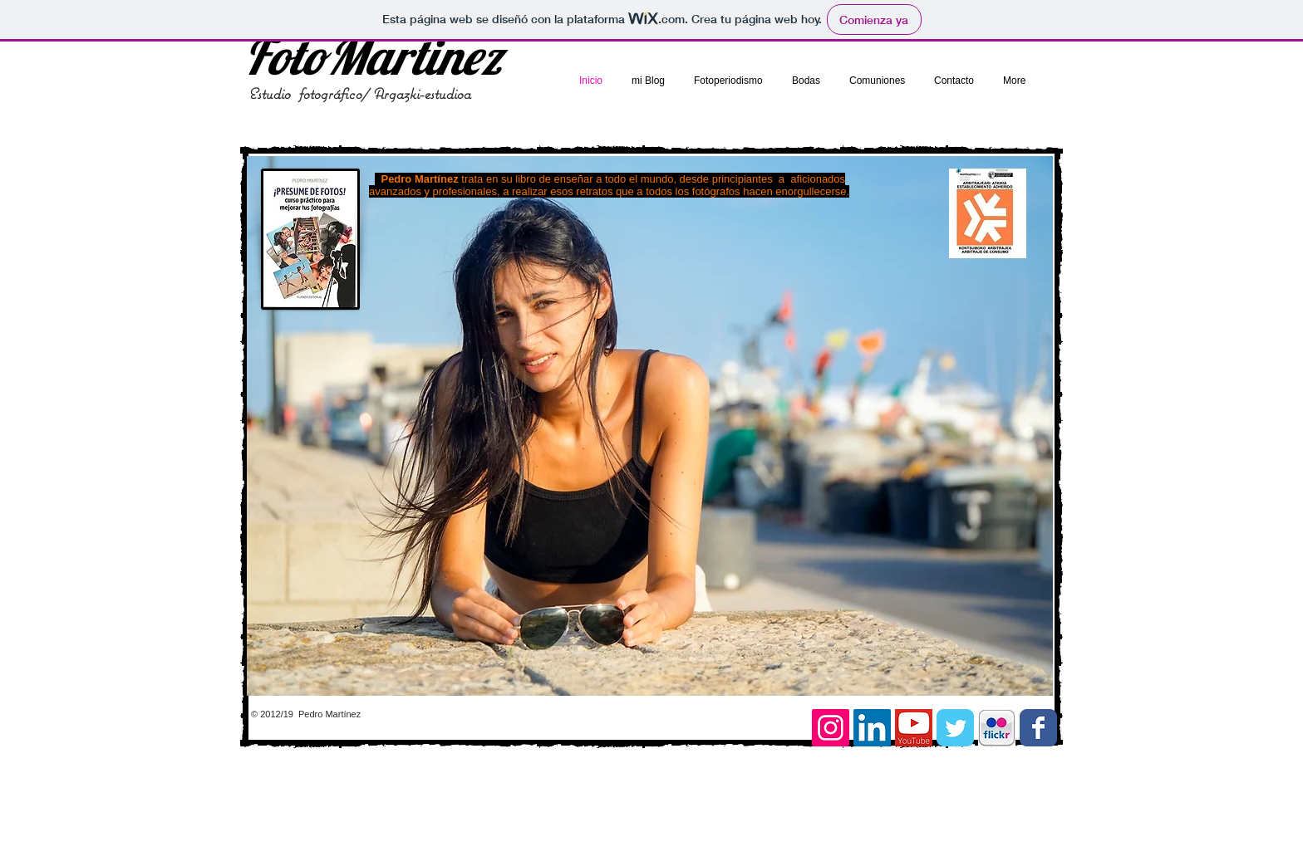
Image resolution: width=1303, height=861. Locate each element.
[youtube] (913, 727)
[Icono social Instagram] (830, 727)
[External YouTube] (896, 595)
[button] (650, 426)
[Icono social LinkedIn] (872, 727)
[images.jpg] (996, 727)
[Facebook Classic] (1038, 727)
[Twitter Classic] (955, 727)
